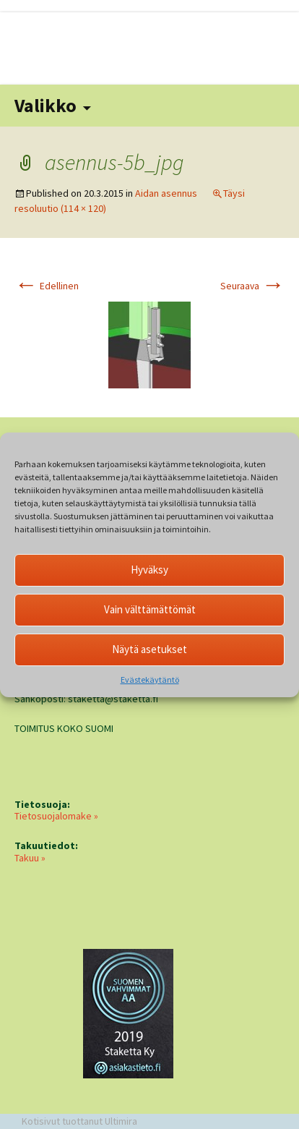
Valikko (45, 105)
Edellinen (46, 286)
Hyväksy (149, 569)
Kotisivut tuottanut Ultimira (79, 1121)
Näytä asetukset (149, 649)
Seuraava (252, 286)
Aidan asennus (166, 193)
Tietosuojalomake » (56, 815)
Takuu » (30, 857)
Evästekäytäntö (150, 679)
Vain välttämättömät (150, 609)
